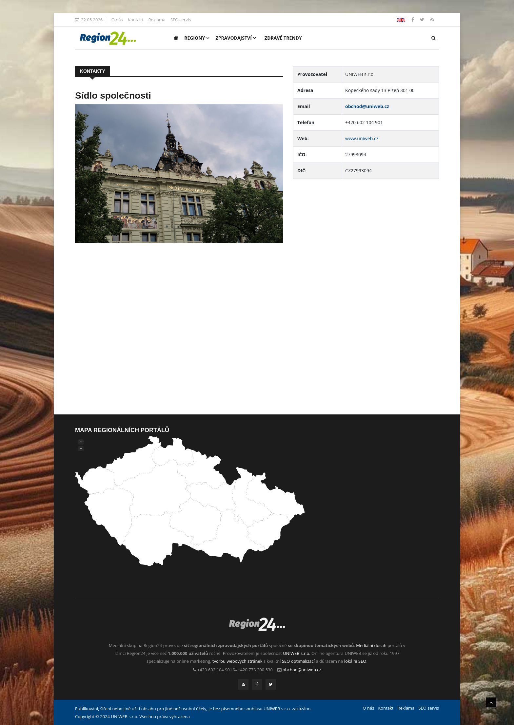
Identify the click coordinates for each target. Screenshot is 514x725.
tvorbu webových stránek (237, 661)
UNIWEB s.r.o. (296, 653)
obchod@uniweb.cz (367, 106)
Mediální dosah (371, 645)
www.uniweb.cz (361, 138)
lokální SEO (355, 661)
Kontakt (135, 20)
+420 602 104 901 (214, 670)
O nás (117, 20)
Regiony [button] (196, 38)
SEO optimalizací (298, 661)
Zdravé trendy (283, 38)
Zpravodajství (236, 38)
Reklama (156, 20)
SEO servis (180, 20)
